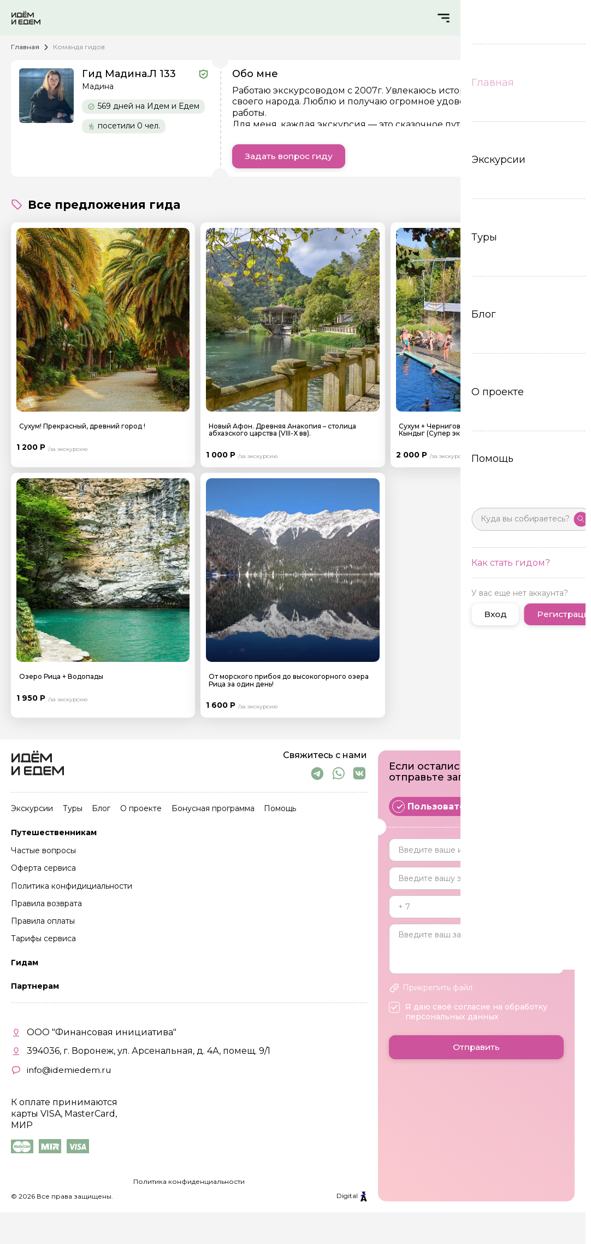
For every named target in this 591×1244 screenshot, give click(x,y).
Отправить (476, 1052)
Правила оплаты (43, 920)
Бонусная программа (207, 812)
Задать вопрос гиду (290, 156)
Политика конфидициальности (71, 886)
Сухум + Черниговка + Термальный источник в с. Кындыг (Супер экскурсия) (482, 430)
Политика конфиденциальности (189, 1178)
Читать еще (543, 135)
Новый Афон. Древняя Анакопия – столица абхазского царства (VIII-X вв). (282, 430)
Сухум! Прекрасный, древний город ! (82, 426)
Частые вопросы (43, 852)
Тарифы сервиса (43, 936)
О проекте (136, 812)
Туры (71, 812)
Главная (25, 47)
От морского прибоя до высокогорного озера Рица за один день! (289, 680)
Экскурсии (32, 812)
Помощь (273, 812)
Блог (98, 812)
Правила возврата (46, 903)
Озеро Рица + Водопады (61, 676)
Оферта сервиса (43, 869)
